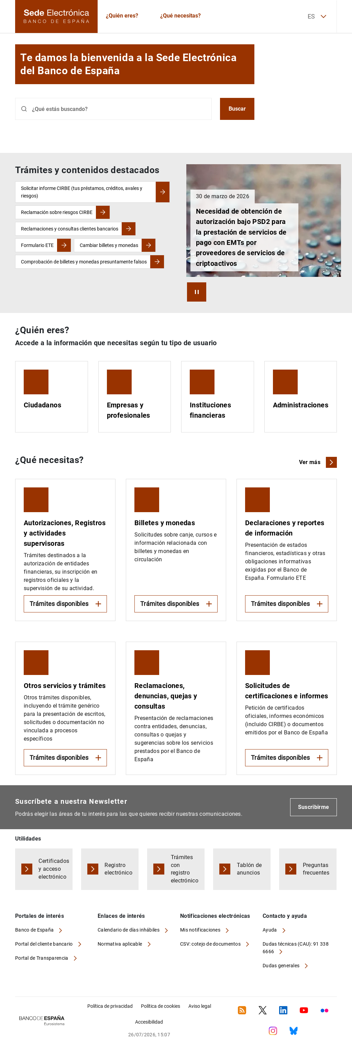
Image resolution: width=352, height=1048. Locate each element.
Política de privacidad (110, 1006)
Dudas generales (281, 965)
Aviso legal (199, 1006)
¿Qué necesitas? (180, 15)
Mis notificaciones (200, 930)
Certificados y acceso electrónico (53, 869)
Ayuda (270, 930)
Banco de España (35, 930)
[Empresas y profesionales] (134, 396)
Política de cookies (160, 1006)
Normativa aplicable (120, 944)
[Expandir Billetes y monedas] (176, 550)
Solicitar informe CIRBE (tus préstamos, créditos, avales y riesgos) (81, 192)
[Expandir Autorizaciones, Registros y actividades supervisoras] (65, 550)
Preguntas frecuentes (316, 869)
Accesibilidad (149, 1022)
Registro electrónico (118, 869)
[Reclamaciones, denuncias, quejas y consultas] (176, 708)
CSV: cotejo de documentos (211, 944)
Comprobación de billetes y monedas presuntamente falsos (84, 261)
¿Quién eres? (122, 15)
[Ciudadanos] (51, 396)
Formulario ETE (37, 245)
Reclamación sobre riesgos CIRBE (56, 212)
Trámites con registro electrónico (185, 869)
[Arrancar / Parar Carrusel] (196, 292)
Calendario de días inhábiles (129, 930)
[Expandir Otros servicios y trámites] (65, 708)
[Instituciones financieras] (217, 396)
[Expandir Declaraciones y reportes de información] (286, 550)
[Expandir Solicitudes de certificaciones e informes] (286, 708)
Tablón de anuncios (249, 869)
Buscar (237, 108)
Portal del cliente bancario (44, 944)
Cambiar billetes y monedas (109, 245)
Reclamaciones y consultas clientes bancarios (69, 229)
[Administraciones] (300, 396)
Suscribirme (313, 807)
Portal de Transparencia (42, 958)
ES (317, 16)
